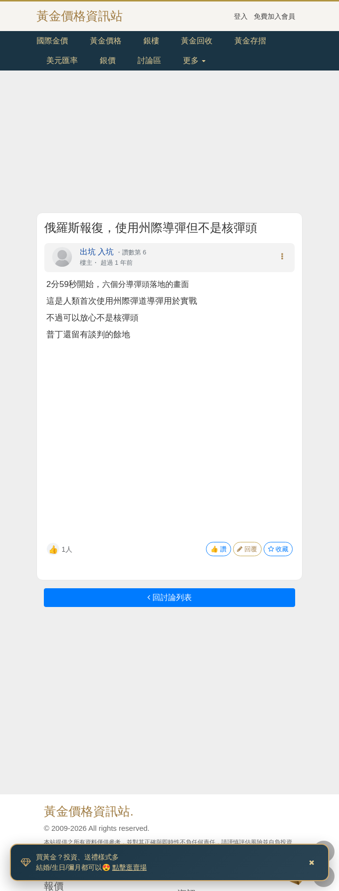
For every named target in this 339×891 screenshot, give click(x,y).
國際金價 (52, 40)
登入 (241, 16)
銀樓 (151, 40)
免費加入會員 (274, 16)
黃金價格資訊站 (79, 16)
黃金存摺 (250, 40)
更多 (194, 60)
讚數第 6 (134, 252)
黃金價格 (105, 40)
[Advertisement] (169, 143)
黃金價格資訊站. (89, 811)
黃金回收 (196, 40)
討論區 (149, 60)
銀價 (107, 60)
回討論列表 (169, 597)
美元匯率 (62, 60)
